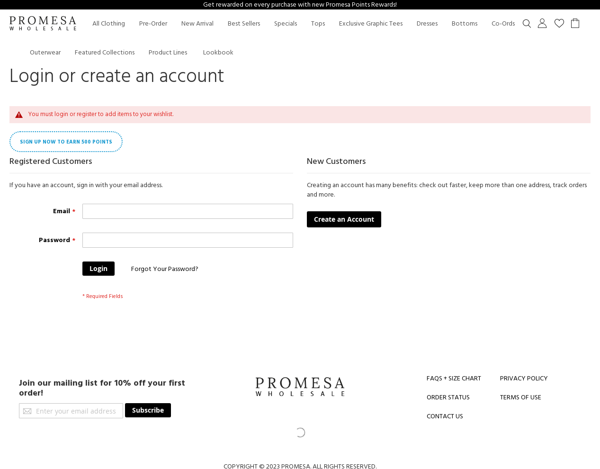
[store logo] (42, 24)
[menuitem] (108, 23)
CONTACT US (445, 416)
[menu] (309, 38)
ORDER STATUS (448, 397)
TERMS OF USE (520, 397)
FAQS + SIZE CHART (454, 378)
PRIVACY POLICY (524, 378)
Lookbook (218, 52)
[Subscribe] (148, 410)
